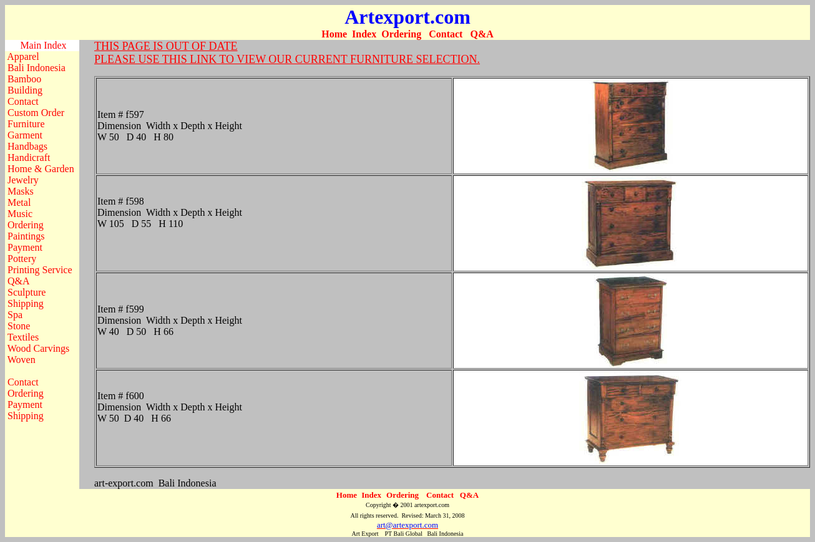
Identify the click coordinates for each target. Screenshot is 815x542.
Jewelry (23, 180)
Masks (20, 191)
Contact (445, 34)
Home (334, 34)
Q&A (481, 34)
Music (19, 213)
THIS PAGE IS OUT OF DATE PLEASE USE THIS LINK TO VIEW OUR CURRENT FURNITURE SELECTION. (287, 52)
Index (364, 34)
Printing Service (39, 269)
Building (24, 90)
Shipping (25, 303)
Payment (24, 247)
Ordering (401, 34)
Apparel (23, 56)
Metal (19, 202)
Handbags (27, 146)
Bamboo (24, 79)
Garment (24, 135)
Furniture (26, 124)
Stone (18, 326)
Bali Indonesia (36, 67)
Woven (21, 359)
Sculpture (26, 292)
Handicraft (28, 157)
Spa (14, 314)
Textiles (23, 337)
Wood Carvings (38, 348)
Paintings (26, 236)
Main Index (43, 45)
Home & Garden (40, 168)
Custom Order (35, 112)
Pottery (21, 258)
